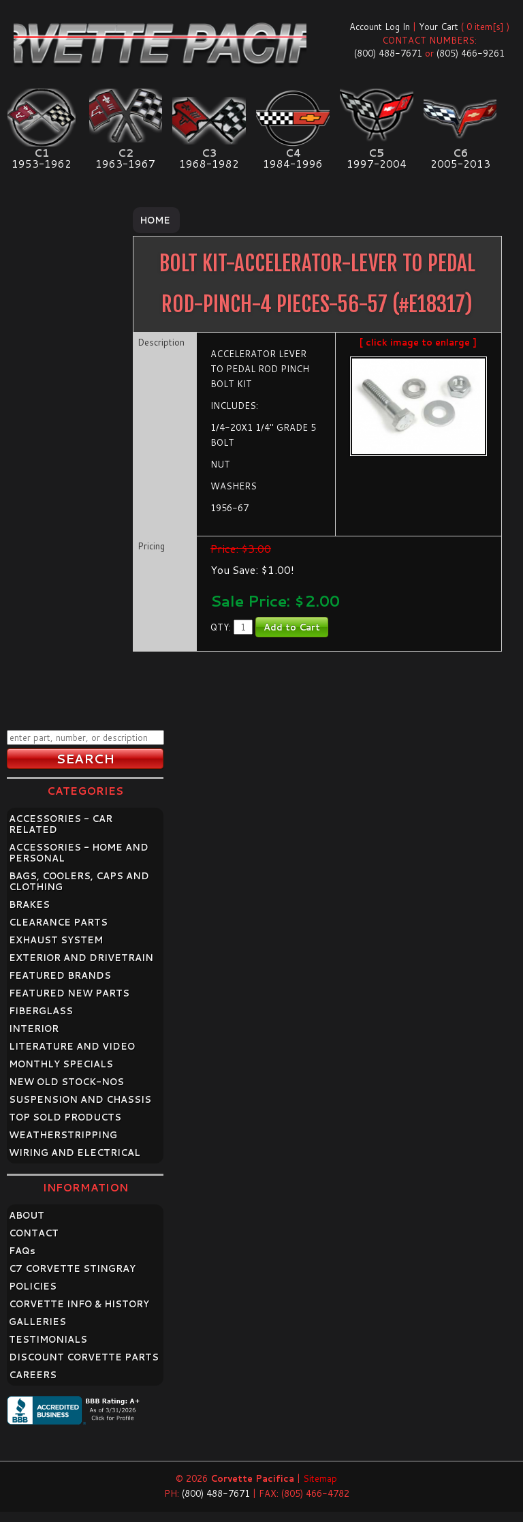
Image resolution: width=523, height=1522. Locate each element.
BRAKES (29, 904)
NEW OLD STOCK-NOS (66, 1082)
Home (155, 220)
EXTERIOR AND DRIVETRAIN (81, 958)
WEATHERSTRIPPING (63, 1135)
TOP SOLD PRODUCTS (65, 1117)
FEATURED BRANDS (60, 975)
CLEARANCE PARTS (58, 922)
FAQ (22, 1251)
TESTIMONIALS (48, 1339)
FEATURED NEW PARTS (69, 993)
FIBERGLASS (41, 1011)
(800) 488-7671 (388, 53)
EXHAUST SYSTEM (56, 940)
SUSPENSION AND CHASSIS (80, 1099)
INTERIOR (34, 1028)
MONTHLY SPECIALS (61, 1064)
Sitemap (320, 1478)
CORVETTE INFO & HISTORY (79, 1304)
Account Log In (379, 26)
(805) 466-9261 (471, 53)
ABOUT (26, 1215)
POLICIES (33, 1286)
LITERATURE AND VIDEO (72, 1046)
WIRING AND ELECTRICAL (74, 1152)
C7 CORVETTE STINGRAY (72, 1268)
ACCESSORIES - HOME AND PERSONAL (78, 852)
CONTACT (34, 1233)
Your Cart (438, 26)
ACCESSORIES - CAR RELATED (60, 824)
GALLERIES (37, 1321)
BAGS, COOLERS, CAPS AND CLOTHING (79, 881)
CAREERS (33, 1375)
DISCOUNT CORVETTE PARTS (84, 1357)
